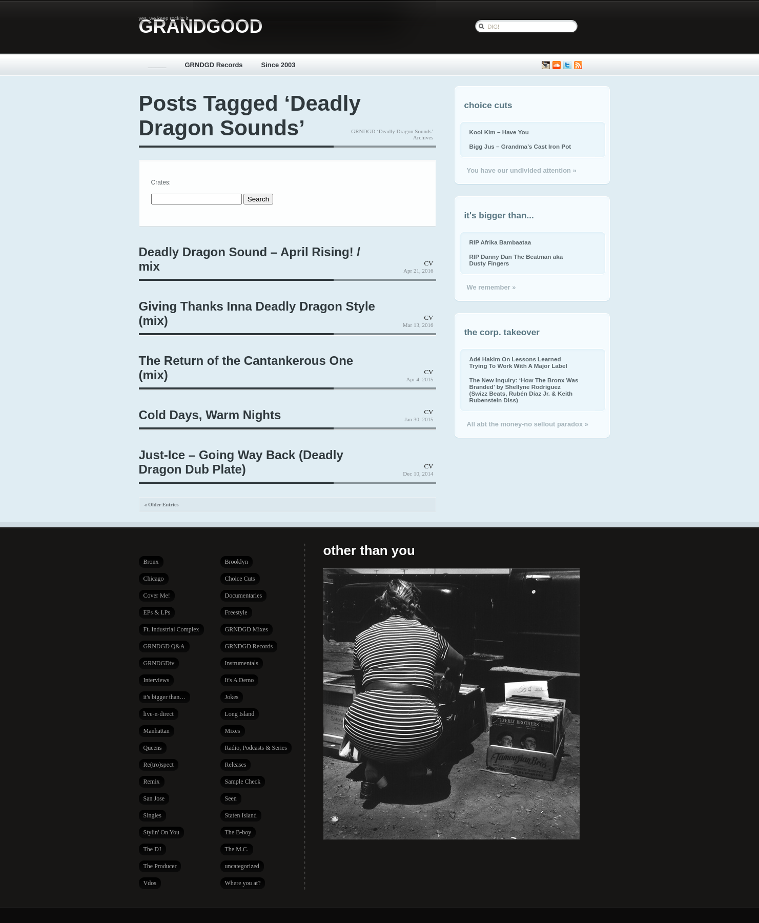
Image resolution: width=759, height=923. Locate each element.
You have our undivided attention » (522, 170)
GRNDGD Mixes (246, 629)
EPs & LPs (157, 612)
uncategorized (242, 866)
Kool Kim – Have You (499, 132)
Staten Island (241, 815)
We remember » (491, 287)
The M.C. (237, 849)
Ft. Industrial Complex (171, 629)
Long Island (240, 713)
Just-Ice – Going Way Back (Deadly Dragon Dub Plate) (241, 462)
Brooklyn (236, 561)
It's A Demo (239, 680)
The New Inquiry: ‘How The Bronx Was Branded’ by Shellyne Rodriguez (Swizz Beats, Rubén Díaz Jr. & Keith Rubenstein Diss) (524, 390)
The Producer (160, 866)
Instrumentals (241, 663)
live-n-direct (158, 713)
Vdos (149, 883)
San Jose (154, 798)
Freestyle (236, 612)
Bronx (151, 561)
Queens (152, 747)
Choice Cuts (240, 578)
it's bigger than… (164, 697)
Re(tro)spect (158, 764)
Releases (236, 764)
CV (428, 263)
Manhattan (156, 730)
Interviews (156, 680)
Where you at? (243, 883)
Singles (152, 815)
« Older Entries (162, 504)
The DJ (152, 849)
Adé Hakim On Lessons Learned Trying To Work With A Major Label (518, 362)
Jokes (232, 697)
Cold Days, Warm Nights (210, 415)
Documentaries (243, 595)
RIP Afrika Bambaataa (500, 242)
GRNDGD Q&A (164, 646)
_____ (157, 65)
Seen (231, 798)
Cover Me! (156, 595)
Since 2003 (278, 65)
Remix (151, 781)
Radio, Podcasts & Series (256, 747)
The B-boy (238, 832)
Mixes (232, 730)
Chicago (153, 578)
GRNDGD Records (214, 65)
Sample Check (243, 781)
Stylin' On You (161, 832)
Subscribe (578, 65)
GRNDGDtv (159, 663)
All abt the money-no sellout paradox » (527, 424)
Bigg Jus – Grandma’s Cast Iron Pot (520, 146)
